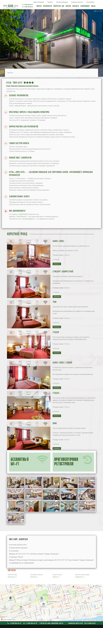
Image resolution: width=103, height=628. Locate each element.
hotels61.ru (56, 577)
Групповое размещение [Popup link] (62, 2)
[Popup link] (28, 253)
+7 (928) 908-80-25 (27, 4)
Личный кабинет (90, 2)
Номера (39, 6)
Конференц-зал (58, 6)
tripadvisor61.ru (80, 577)
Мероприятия (47, 6)
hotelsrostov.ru (12, 577)
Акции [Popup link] (93, 6)
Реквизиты (50, 2)
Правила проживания (38, 2)
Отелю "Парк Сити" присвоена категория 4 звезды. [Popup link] (22, 86)
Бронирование (85, 6)
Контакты (75, 6)
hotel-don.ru (33, 577)
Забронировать (57, 263)
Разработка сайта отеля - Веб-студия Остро (81, 623)
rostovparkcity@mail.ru (28, 219)
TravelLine (10, 73)
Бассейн (68, 6)
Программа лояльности (77, 2)
